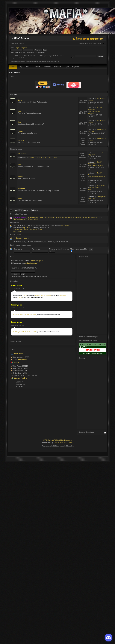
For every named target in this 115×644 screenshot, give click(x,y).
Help (20, 67)
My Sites (92, 131)
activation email (31, 263)
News (20, 100)
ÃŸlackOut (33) (33, 219)
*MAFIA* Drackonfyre (95, 163)
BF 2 (40, 158)
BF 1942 (31, 158)
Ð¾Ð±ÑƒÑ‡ (25, 332)
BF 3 (44, 158)
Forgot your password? (24, 245)
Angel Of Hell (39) (81, 217)
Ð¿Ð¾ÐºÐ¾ (17, 314)
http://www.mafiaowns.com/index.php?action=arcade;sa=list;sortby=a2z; (35, 61)
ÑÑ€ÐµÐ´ (17, 332)
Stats (12, 349)
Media (20, 177)
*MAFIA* (83, 347)
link (20, 297)
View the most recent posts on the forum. (27, 229)
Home (13, 67)
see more (62, 295)
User (12, 257)
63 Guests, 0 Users (20, 238)
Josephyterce (16, 285)
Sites (91, 100)
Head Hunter (101, 186)
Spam (20, 199)
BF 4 (48, 158)
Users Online (20, 378)
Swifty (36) (50, 217)
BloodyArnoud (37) (61, 217)
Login (66, 67)
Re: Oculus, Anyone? (96, 166)
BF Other (54, 158)
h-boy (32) (97, 217)
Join (19, 111)
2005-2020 (63, 440)
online (25, 295)
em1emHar (65, 226)
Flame (20, 131)
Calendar (47, 67)
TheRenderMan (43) (20, 219)
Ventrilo (97, 353)
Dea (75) (71, 217)
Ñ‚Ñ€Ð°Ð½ (32, 314)
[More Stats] (17, 231)
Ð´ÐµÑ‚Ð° (24, 314)
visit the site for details (43, 295)
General (21, 140)
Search (37, 67)
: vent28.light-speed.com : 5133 (92, 344)
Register (75, 67)
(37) (33, 217)
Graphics (21, 189)
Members (57, 67)
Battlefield (22, 153)
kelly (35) (90, 217)
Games (20, 165)
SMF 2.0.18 (46, 440)
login (17, 48)
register (24, 48)
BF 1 (36, 158)
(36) (43, 217)
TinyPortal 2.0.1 (53, 440)
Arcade (28, 67)
